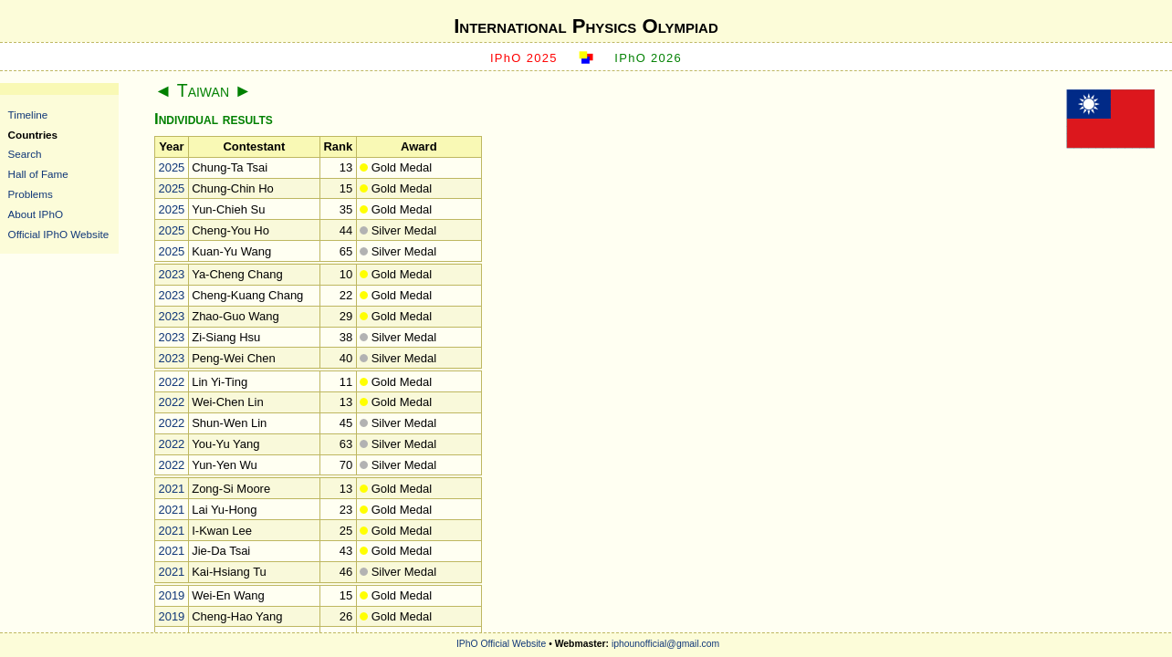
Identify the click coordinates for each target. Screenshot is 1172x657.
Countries (33, 135)
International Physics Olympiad (586, 26)
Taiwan (203, 90)
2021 (171, 488)
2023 (171, 274)
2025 (171, 167)
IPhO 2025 (524, 58)
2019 (171, 595)
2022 (171, 382)
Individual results (213, 119)
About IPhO (35, 214)
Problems (30, 194)
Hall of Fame (38, 174)
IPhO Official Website (501, 644)
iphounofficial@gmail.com (665, 644)
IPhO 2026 (648, 58)
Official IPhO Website (59, 234)
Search (25, 154)
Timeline (28, 114)
